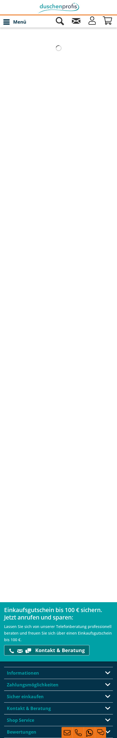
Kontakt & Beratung (47, 650)
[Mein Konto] (92, 21)
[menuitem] (14, 21)
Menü (14, 21)
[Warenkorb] (108, 21)
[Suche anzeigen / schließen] (59, 21)
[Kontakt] (76, 21)
